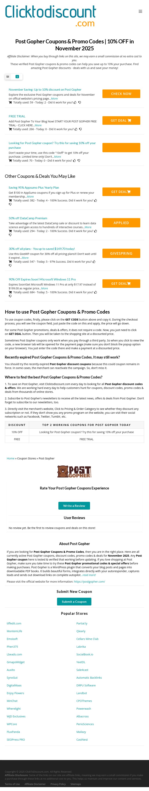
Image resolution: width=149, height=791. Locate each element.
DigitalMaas (14, 685)
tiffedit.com (14, 623)
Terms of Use (12, 784)
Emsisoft (12, 639)
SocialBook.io (84, 654)
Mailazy (81, 732)
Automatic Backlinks (89, 677)
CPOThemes (84, 701)
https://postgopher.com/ (89, 581)
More (54, 98)
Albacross (82, 716)
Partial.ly (81, 623)
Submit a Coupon (74, 601)
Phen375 (12, 646)
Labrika (81, 646)
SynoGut (12, 677)
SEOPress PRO (16, 739)
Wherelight (14, 708)
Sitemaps (76, 784)
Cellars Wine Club (87, 639)
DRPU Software (86, 685)
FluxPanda (13, 732)
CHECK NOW (121, 94)
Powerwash (83, 708)
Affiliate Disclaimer (35, 784)
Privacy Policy (58, 784)
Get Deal (121, 120)
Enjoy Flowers (15, 693)
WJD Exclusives (16, 716)
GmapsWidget (16, 662)
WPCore (12, 724)
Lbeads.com (14, 654)
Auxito (11, 670)
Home (11, 458)
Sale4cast (82, 670)
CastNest (82, 739)
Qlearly (80, 631)
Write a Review (74, 505)
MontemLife (14, 631)
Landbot (81, 693)
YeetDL (80, 662)
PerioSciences (85, 724)
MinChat (12, 701)
